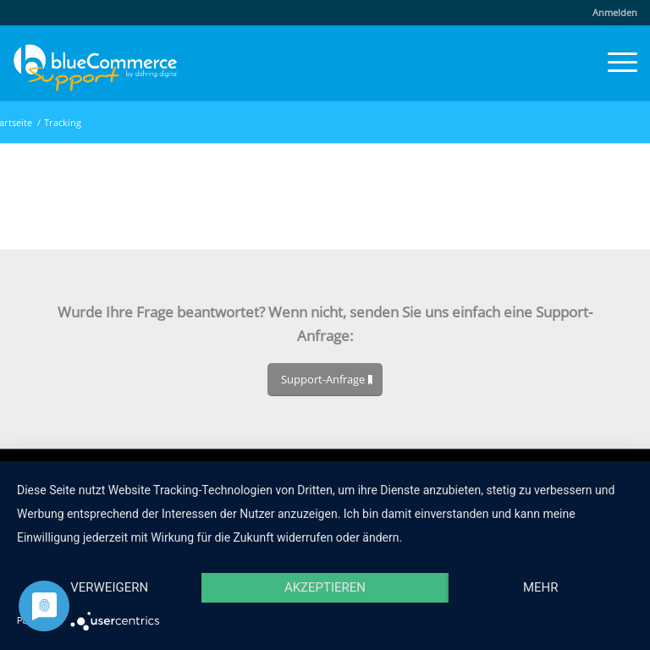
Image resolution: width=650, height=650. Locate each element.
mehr (541, 587)
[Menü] (614, 63)
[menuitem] (610, 12)
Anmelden (614, 12)
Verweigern (109, 587)
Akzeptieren (325, 587)
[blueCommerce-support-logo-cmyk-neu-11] (95, 63)
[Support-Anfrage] (325, 379)
